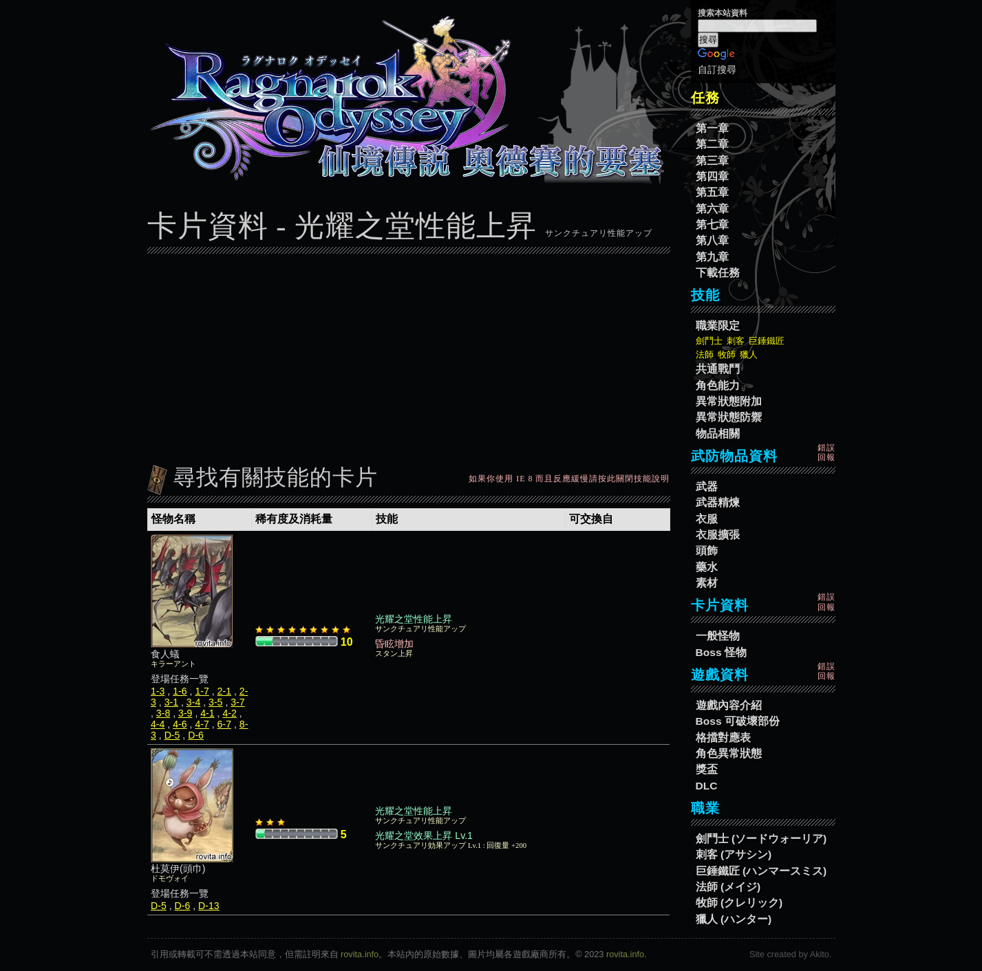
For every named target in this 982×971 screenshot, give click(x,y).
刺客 (736, 341)
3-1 (171, 702)
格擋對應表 (723, 737)
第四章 (712, 176)
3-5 (215, 702)
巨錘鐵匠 (766, 341)
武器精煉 (718, 502)
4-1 (207, 713)
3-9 (185, 713)
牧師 (727, 354)
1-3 (157, 691)
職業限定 (718, 325)
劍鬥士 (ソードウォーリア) (761, 838)
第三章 (712, 160)
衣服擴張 (718, 535)
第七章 (712, 224)
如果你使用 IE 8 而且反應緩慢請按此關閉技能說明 (569, 478)
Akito (819, 954)
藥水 (707, 567)
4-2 (229, 713)
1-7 (202, 691)
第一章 (712, 128)
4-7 (202, 724)
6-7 (224, 724)
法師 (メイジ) (728, 887)
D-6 (196, 735)
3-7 (237, 702)
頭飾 (707, 550)
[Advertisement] (408, 355)
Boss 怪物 (721, 652)
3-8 (163, 713)
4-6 (179, 724)
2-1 (224, 691)
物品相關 (718, 433)
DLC (707, 786)
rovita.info (359, 954)
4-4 (157, 724)
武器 (707, 486)
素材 (707, 583)
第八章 (712, 240)
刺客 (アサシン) (734, 854)
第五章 (712, 192)
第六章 (712, 209)
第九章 (712, 257)
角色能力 (718, 385)
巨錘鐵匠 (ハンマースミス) (761, 871)
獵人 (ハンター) (734, 919)
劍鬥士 (709, 341)
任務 (705, 97)
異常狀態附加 (729, 401)
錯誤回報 (826, 452)
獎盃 (707, 769)
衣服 (707, 519)
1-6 (179, 691)
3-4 (193, 702)
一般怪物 (718, 636)
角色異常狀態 (729, 753)
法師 (705, 354)
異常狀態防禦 (729, 417)
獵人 (749, 354)
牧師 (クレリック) (739, 902)
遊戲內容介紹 (729, 705)
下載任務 (718, 273)
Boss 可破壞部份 (738, 721)
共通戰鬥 (718, 369)
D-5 (172, 735)
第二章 (712, 144)
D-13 (209, 905)
